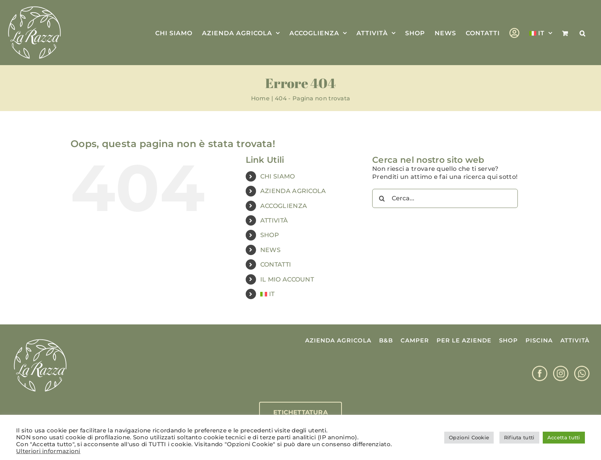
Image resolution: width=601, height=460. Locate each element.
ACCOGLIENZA (283, 206)
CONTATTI (275, 264)
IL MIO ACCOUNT (287, 279)
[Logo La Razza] (40, 339)
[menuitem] (540, 32)
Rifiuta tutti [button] (519, 437)
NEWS (270, 250)
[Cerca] (381, 198)
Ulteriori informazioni (48, 451)
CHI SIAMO (277, 176)
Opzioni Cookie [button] (469, 437)
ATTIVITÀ (274, 220)
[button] (583, 32)
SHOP (269, 235)
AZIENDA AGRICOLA (293, 191)
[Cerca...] (445, 198)
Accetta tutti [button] (563, 437)
